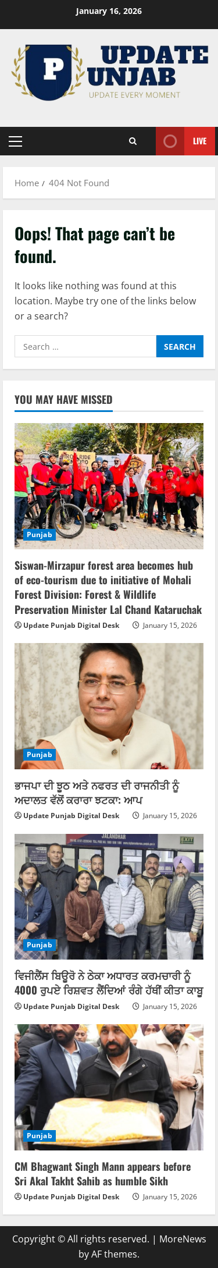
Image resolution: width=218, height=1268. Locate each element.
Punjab (39, 534)
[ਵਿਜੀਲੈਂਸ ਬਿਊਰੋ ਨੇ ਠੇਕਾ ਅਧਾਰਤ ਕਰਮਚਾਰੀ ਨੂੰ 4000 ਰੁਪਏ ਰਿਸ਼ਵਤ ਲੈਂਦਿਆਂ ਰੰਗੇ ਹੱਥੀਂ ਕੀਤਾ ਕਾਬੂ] (109, 897)
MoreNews (182, 1239)
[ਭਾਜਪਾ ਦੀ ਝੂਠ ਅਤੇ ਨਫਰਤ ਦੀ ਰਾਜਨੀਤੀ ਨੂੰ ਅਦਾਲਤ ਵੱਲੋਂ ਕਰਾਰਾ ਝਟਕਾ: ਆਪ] (109, 706)
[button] (15, 141)
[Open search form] (133, 141)
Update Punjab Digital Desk (71, 625)
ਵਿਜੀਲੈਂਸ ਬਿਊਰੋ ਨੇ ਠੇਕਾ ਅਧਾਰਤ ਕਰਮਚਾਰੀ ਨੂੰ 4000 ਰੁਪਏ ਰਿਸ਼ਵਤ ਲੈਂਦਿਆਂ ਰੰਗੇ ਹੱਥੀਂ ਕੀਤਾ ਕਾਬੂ (109, 982)
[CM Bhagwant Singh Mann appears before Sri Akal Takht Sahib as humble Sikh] (109, 1087)
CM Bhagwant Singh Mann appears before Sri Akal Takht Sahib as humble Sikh (103, 1173)
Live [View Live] (181, 141)
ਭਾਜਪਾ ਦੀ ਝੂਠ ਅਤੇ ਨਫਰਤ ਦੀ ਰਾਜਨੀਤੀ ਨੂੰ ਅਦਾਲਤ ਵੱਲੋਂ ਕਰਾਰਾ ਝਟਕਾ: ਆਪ (97, 792)
